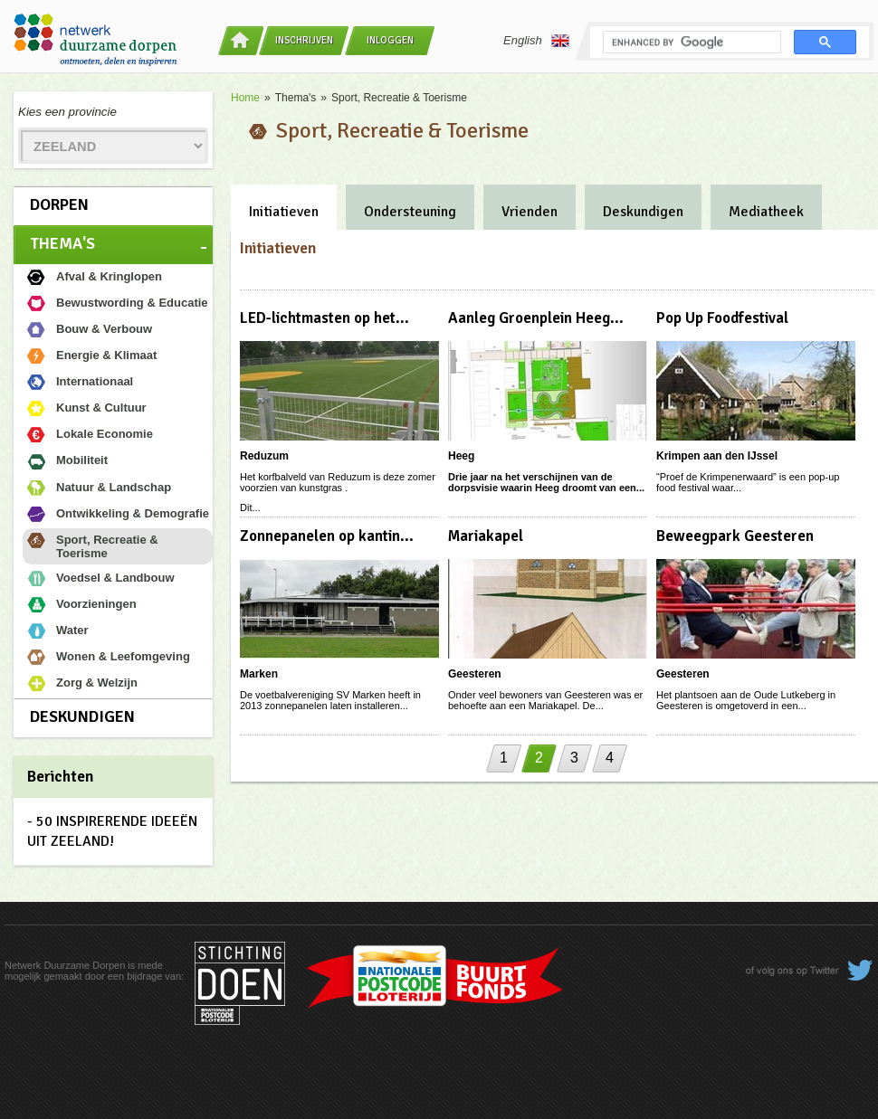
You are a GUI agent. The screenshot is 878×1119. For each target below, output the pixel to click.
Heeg (461, 456)
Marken (259, 674)
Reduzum (264, 456)
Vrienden (529, 212)
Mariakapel (485, 535)
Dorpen (59, 204)
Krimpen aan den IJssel (717, 456)
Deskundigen (82, 716)
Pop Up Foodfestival (722, 317)
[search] (690, 42)
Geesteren (474, 674)
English (536, 40)
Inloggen (390, 40)
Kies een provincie (67, 112)
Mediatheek (766, 212)
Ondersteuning (410, 212)
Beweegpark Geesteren (735, 535)
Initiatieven (284, 212)
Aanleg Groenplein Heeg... (536, 317)
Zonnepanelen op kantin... (327, 535)
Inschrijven (304, 40)
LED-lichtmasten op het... (324, 317)
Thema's (62, 243)
